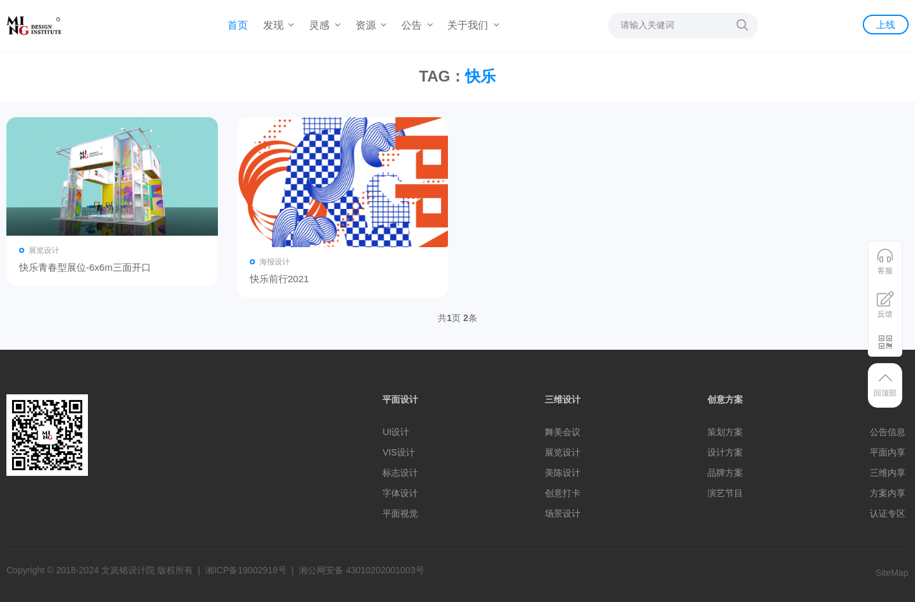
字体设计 (400, 493)
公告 (416, 25)
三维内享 (887, 473)
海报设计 (274, 261)
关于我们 (472, 25)
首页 (237, 25)
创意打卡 (562, 493)
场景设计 (562, 513)
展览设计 (44, 250)
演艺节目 (725, 493)
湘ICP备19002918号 (246, 570)
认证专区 (887, 513)
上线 (885, 24)
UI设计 (395, 432)
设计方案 (725, 452)
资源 (371, 25)
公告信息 (887, 432)
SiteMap (891, 573)
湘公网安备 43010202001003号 (361, 570)
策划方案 (725, 432)
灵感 (324, 25)
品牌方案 (725, 473)
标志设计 (400, 473)
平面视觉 (400, 513)
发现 (278, 25)
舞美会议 (562, 432)
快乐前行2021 (279, 278)
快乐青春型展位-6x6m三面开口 (85, 267)
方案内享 (887, 493)
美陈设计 (562, 473)
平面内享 (887, 452)
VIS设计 (398, 452)
